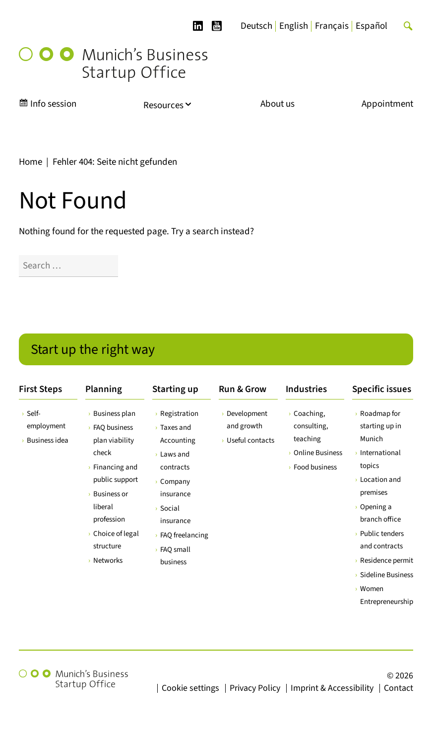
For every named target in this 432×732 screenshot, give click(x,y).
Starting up (175, 389)
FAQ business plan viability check (113, 440)
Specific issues (381, 389)
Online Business (318, 453)
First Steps (40, 389)
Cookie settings (190, 688)
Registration (179, 413)
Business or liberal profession (110, 507)
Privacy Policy (255, 688)
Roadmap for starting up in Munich (380, 426)
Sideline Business (386, 575)
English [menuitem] (293, 26)
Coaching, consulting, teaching (311, 426)
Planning (103, 389)
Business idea (47, 440)
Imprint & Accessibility (332, 688)
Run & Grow (242, 389)
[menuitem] (256, 26)
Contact (398, 688)
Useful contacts (250, 440)
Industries (306, 389)
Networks (108, 560)
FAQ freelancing (184, 535)
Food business (315, 467)
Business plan (114, 413)
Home (30, 162)
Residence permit (386, 560)
